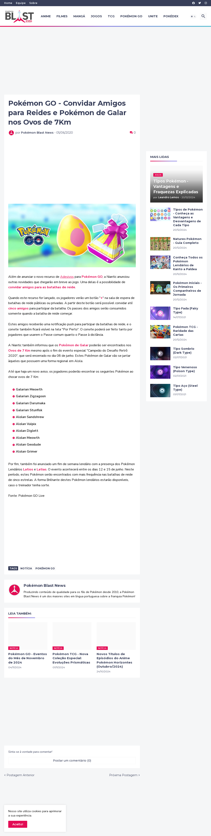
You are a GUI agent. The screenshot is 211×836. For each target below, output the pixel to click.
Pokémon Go (45, 568)
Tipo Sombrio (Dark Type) (183, 350)
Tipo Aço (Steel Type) (185, 387)
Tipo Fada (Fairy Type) (185, 310)
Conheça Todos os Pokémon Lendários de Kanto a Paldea (188, 263)
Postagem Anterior (20, 775)
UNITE (153, 16)
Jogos (96, 16)
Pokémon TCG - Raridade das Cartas (185, 331)
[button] (193, 16)
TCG (111, 16)
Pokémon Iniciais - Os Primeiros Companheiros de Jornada (187, 288)
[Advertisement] (105, 60)
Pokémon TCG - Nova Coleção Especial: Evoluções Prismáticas (71, 658)
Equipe (21, 3)
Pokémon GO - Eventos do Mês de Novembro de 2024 (27, 658)
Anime (46, 16)
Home (8, 3)
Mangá (79, 16)
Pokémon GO (131, 16)
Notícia (26, 568)
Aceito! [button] (17, 824)
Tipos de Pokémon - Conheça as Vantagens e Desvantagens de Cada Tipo (188, 217)
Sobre (33, 3)
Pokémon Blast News (45, 585)
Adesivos (67, 276)
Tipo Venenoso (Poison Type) (185, 369)
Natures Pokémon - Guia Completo (187, 241)
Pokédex (170, 16)
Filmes (62, 16)
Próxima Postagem (123, 775)
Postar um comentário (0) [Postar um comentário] (72, 760)
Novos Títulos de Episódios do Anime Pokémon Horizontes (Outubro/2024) (114, 660)
